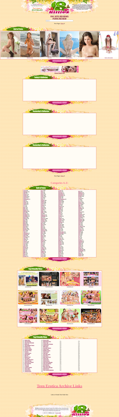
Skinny (79, 207)
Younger (80, 254)
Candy (24, 232)
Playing (59, 242)
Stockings (80, 214)
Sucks (79, 222)
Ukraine (80, 239)
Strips (79, 218)
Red (79, 191)
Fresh (42, 204)
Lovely (42, 255)
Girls (42, 217)
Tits (79, 235)
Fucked (42, 207)
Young (79, 253)
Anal (24, 200)
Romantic (80, 195)
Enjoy (42, 193)
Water (79, 247)
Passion (59, 224)
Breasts (24, 228)
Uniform (80, 242)
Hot (41, 234)
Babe (24, 207)
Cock (24, 238)
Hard (42, 228)
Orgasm (60, 216)
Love (42, 253)
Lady (42, 244)
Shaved (79, 202)
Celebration (25, 233)
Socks (79, 209)
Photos (59, 234)
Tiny (79, 233)
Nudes (59, 211)
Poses (59, 246)
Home (62, 23)
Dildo (24, 252)
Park (59, 223)
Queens (59, 255)
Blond (24, 223)
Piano (59, 235)
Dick (24, 250)
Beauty (24, 217)
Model (59, 196)
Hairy (42, 227)
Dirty (24, 253)
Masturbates (61, 195)
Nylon (59, 212)
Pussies (59, 252)
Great (42, 222)
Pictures (60, 239)
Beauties (25, 213)
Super (79, 224)
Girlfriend (43, 215)
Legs (42, 246)
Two (79, 238)
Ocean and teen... (69, 57)
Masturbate (60, 194)
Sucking (80, 221)
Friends (42, 205)
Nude (59, 210)
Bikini (24, 221)
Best (24, 219)
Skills (79, 205)
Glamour (42, 219)
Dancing (25, 247)
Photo (59, 230)
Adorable (25, 191)
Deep (24, 249)
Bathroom (25, 211)
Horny (42, 233)
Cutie (24, 245)
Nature (59, 202)
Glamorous (43, 218)
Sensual (79, 198)
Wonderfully (81, 250)
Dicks (24, 251)
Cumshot (25, 241)
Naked (59, 200)
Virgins (79, 246)
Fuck (42, 206)
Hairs (42, 225)
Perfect (59, 225)
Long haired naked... (89, 57)
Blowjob (25, 225)
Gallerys (42, 212)
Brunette (25, 229)
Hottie (42, 236)
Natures (60, 204)
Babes (24, 208)
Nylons (59, 213)
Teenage (80, 229)
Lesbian (42, 247)
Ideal (42, 238)
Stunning (80, 220)
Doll (24, 255)
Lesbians (42, 249)
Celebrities (25, 234)
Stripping (80, 216)
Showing (80, 203)
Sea (79, 197)
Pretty (59, 249)
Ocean (59, 215)
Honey (42, 232)
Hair (42, 223)
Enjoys (42, 194)
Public (59, 251)
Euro (42, 197)
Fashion (42, 201)
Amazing (25, 196)
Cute (24, 244)
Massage (60, 191)
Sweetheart (80, 226)
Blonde (24, 224)
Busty (24, 230)
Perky (59, 228)
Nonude (60, 207)
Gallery (42, 211)
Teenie (79, 231)
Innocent (42, 240)
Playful (59, 241)
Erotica (42, 196)
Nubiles (59, 208)
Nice (59, 205)
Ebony (42, 191)
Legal (42, 245)
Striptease (80, 219)
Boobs (24, 227)
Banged (24, 210)
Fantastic (43, 200)
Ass (24, 206)
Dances (24, 246)
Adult (24, 193)
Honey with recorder (108, 57)
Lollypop (42, 252)
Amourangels (26, 199)
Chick (24, 235)
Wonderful (80, 249)
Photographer (61, 232)
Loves (42, 256)
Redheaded (80, 193)
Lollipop (42, 251)
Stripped (80, 215)
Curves (24, 242)
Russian (80, 196)
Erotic (42, 195)
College (24, 239)
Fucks (42, 210)
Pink (59, 240)
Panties (59, 221)
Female (42, 202)
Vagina (79, 243)
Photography (61, 233)
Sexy (79, 201)
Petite (59, 229)
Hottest (42, 235)
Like (42, 250)
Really (59, 256)
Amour (24, 197)
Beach (24, 212)
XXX (79, 252)
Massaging (60, 193)
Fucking (42, 208)
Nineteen (60, 206)
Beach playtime (30, 57)
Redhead (80, 192)
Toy (79, 236)
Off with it (49, 57)
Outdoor (60, 218)
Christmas (25, 236)
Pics (59, 236)
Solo (79, 213)
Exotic (42, 199)
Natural (60, 201)
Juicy (42, 242)
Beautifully (25, 216)
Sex (79, 199)
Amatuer (25, 195)
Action (24, 190)
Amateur (25, 194)
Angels (24, 204)
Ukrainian (80, 241)
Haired (42, 224)
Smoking (80, 208)
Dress (42, 190)
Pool (59, 245)
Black (24, 222)
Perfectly (60, 227)
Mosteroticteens (61, 199)
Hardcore (43, 229)
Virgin (79, 244)
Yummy (79, 255)
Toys (79, 237)
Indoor (42, 239)
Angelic (24, 202)
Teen (79, 227)
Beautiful (25, 215)
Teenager (80, 230)
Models (59, 197)
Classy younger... (10, 57)
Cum (24, 240)
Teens (79, 232)
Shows (79, 204)
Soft (79, 210)
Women (79, 248)
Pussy (59, 253)
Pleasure (60, 244)
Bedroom (25, 218)
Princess (60, 250)
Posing (59, 247)
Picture (59, 238)
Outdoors (60, 219)
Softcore (80, 212)
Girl (41, 213)
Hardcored (43, 230)
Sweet (79, 225)
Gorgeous (43, 221)
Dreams (24, 256)
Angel (24, 201)
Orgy (59, 217)
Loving (59, 190)
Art (24, 205)
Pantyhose (60, 222)
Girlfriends (43, 216)
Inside (42, 241)
